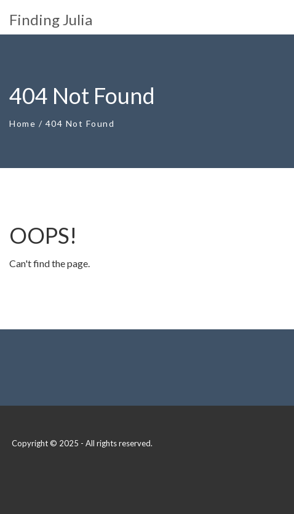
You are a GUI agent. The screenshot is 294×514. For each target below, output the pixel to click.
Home (22, 123)
